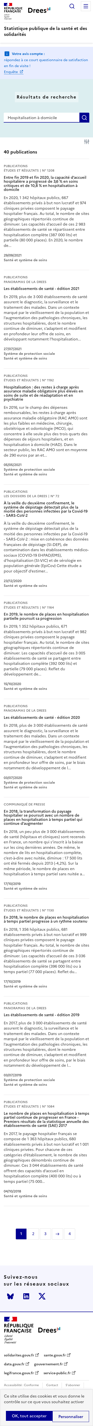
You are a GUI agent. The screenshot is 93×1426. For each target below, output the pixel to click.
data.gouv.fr (14, 1364)
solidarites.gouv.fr (19, 1355)
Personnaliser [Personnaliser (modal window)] (70, 1417)
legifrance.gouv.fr (19, 1373)
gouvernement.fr (48, 1364)
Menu (86, 6)
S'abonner (73, 1385)
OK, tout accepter (29, 1416)
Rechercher (72, 6)
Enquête (11, 72)
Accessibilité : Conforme (21, 1385)
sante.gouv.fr (55, 1355)
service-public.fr (57, 1373)
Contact (52, 1385)
